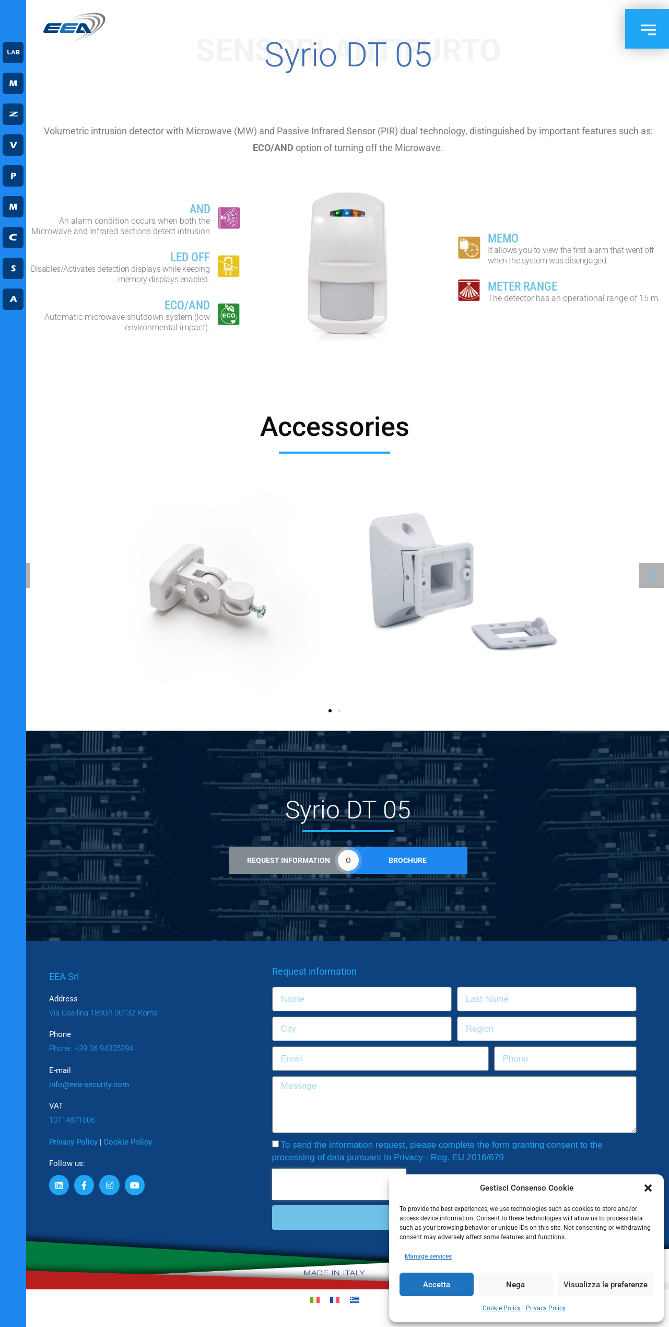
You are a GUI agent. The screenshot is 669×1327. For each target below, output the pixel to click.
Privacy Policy (546, 1308)
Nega (515, 1284)
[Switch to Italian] (315, 1300)
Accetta (436, 1284)
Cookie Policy (502, 1308)
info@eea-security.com (89, 1084)
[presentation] (339, 1184)
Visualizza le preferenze (606, 1284)
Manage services (428, 1256)
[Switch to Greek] (355, 1300)
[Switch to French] (335, 1300)
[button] (648, 1188)
